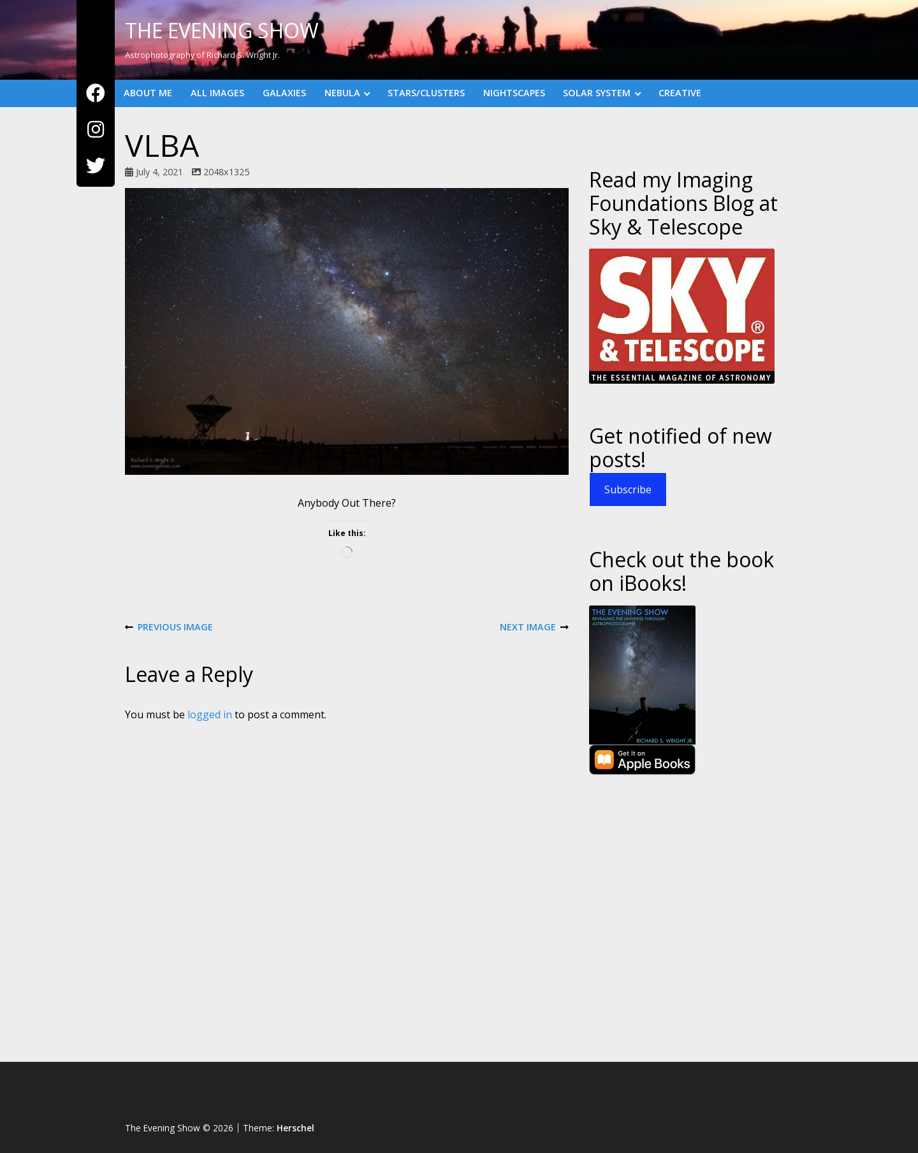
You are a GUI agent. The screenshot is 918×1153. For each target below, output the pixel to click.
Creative (680, 93)
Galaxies (284, 93)
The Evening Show (222, 30)
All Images (217, 93)
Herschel (295, 1128)
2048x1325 (226, 172)
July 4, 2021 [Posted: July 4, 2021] (159, 172)
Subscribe (628, 489)
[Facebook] (95, 93)
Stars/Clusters (426, 93)
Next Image (534, 627)
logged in (209, 714)
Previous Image (169, 627)
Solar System (596, 93)
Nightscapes (514, 93)
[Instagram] (95, 130)
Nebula (342, 93)
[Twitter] (95, 166)
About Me (148, 93)
